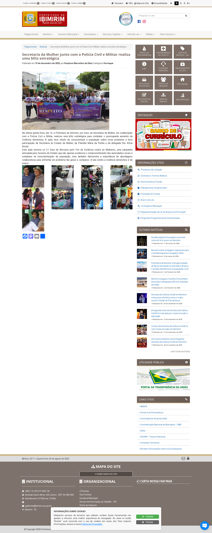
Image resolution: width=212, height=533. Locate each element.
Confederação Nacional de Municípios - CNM (160, 424)
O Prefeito (84, 491)
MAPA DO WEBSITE (163, 100)
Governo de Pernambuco (151, 412)
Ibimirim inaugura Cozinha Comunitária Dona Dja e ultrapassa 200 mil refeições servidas (169, 282)
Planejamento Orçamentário (152, 188)
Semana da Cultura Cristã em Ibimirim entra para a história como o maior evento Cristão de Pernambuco (169, 297)
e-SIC (144, 69)
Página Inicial (31, 34)
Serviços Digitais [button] (112, 34)
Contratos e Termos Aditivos (152, 176)
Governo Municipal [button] (68, 34)
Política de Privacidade (91, 524)
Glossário (117, 3)
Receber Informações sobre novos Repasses (160, 449)
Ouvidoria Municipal (89, 498)
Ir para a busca (63, 3)
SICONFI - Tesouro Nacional (152, 437)
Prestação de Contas (149, 194)
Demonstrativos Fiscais (150, 182)
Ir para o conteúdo (31, 3)
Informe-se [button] (134, 34)
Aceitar (147, 516)
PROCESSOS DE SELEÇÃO (144, 100)
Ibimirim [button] (48, 34)
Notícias (43, 47)
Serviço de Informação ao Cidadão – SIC (98, 502)
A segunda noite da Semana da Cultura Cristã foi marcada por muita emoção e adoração (169, 313)
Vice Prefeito (86, 494)
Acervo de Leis (146, 200)
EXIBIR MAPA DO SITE (106, 474)
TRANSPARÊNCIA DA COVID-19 (163, 54)
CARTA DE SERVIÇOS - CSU (182, 54)
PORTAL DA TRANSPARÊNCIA (144, 54)
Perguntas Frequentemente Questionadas (159, 218)
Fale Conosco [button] (168, 34)
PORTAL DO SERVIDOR (163, 85)
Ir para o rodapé (78, 3)
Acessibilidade (159, 3)
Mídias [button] (150, 34)
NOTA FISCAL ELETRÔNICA (144, 85)
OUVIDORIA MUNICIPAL (163, 69)
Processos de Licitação (150, 170)
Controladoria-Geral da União (153, 418)
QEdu (142, 430)
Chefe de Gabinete (88, 505)
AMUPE (143, 406)
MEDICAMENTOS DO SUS (182, 69)
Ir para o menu (47, 3)
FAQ (129, 3)
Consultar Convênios (149, 443)
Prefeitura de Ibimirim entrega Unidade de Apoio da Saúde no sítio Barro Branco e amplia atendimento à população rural (170, 266)
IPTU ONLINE (182, 84)
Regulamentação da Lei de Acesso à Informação (162, 212)
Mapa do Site (141, 3)
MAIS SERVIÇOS (182, 100)
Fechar (147, 522)
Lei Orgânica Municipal (150, 206)
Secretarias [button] (91, 34)
